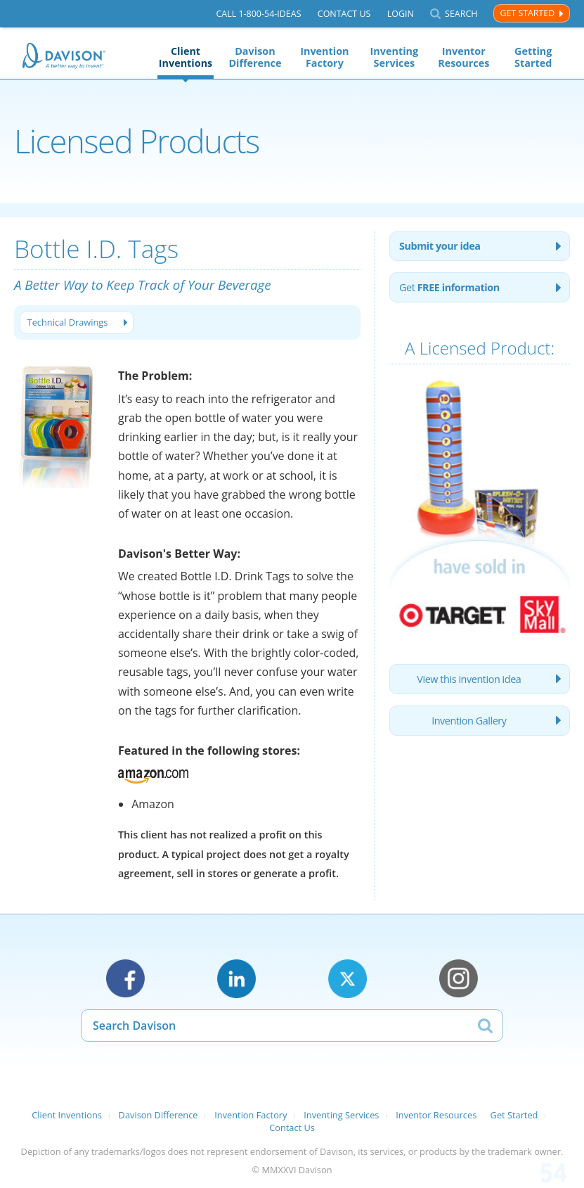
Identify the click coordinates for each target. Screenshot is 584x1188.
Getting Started (533, 57)
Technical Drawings (67, 322)
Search (461, 14)
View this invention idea (469, 679)
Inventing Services (394, 57)
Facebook (125, 978)
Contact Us (344, 14)
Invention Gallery (468, 720)
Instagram (458, 978)
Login (400, 14)
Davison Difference (254, 57)
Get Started (527, 13)
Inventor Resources (463, 57)
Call (258, 14)
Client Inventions (186, 57)
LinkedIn (236, 978)
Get (449, 287)
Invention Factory (324, 57)
